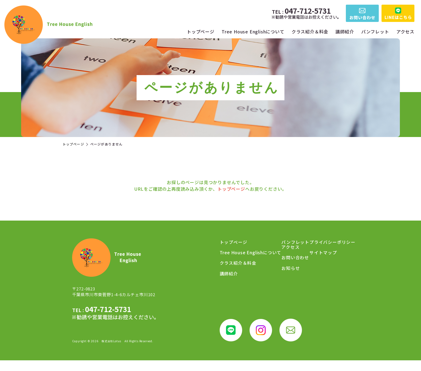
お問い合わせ (314, 257)
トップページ (200, 31)
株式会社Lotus (111, 351)
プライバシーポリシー (324, 276)
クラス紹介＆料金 (310, 31)
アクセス (405, 31)
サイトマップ (314, 286)
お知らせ (310, 266)
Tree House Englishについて (253, 31)
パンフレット (375, 31)
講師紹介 (344, 31)
